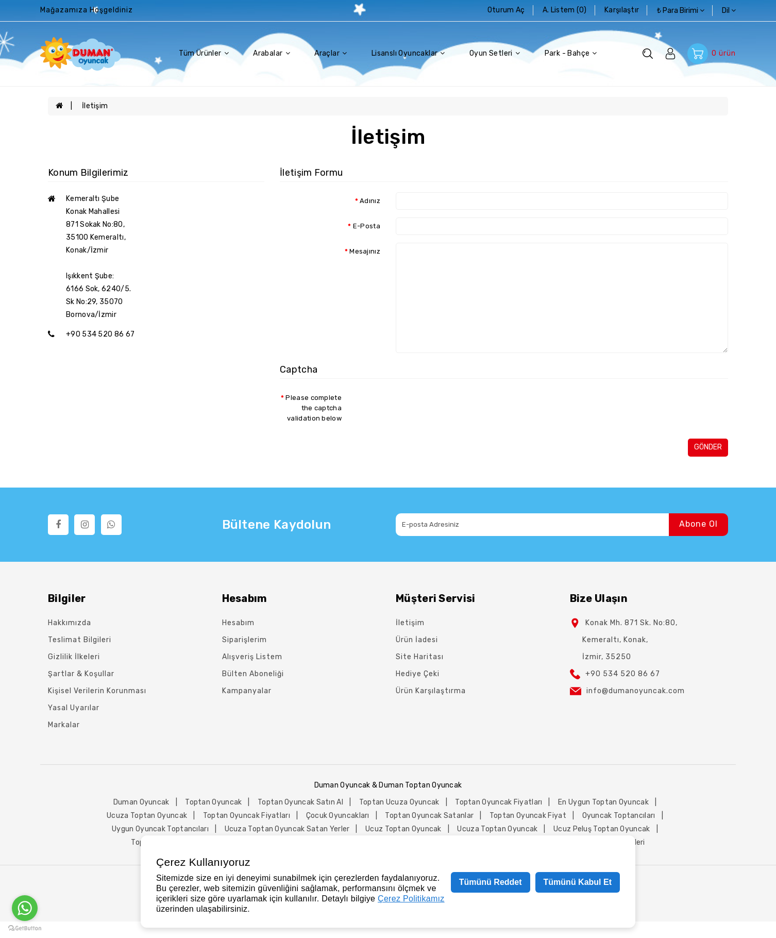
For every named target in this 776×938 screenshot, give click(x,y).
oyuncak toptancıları (618, 815)
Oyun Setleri (494, 53)
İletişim (95, 106)
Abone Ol (698, 524)
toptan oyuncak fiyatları (498, 802)
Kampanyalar (247, 690)
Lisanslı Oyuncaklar (408, 53)
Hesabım (238, 622)
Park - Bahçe (571, 53)
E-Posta (366, 226)
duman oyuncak (141, 802)
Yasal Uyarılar (73, 707)
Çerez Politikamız (411, 898)
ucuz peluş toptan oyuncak (601, 829)
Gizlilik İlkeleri (74, 656)
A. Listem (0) (566, 10)
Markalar (64, 725)
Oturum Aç (507, 10)
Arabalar (271, 53)
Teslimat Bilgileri (79, 639)
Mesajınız (364, 251)
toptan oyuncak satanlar (429, 815)
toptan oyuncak (213, 802)
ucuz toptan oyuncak (403, 829)
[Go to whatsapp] (25, 908)
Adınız (370, 201)
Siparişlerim (244, 639)
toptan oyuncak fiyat (528, 815)
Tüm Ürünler (204, 53)
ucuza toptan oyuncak (147, 815)
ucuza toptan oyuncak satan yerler (287, 829)
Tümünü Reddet (490, 882)
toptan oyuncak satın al (300, 802)
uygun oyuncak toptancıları (160, 829)
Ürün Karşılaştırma (431, 690)
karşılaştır (622, 10)
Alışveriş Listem (252, 656)
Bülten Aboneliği (253, 673)
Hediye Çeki (418, 673)
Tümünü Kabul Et (578, 882)
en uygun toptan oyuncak (603, 802)
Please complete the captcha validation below (313, 408)
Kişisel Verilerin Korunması (97, 690)
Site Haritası (420, 656)
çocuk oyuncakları (337, 815)
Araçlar (330, 53)
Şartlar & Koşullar (81, 673)
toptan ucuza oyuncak (399, 802)
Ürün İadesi (417, 639)
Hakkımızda (69, 622)
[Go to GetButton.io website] (24, 928)
